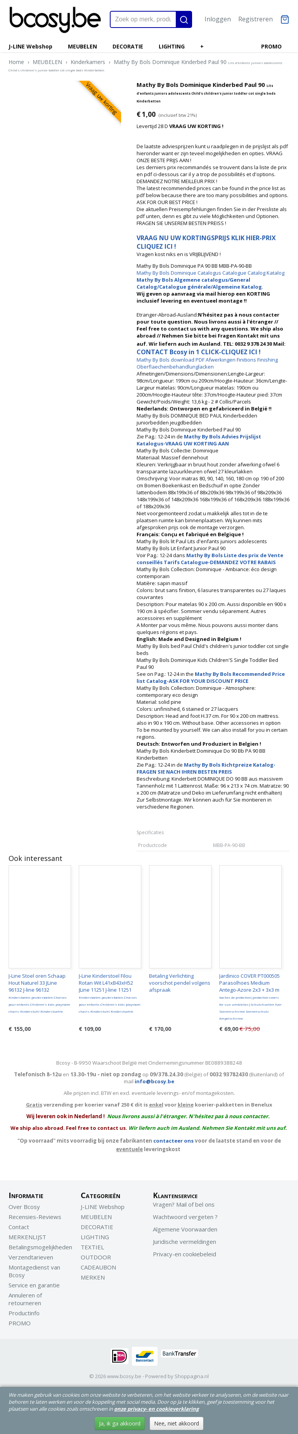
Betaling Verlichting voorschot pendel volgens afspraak (179, 982)
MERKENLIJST (27, 1237)
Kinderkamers (88, 62)
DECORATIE (128, 46)
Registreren (255, 19)
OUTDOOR (96, 1257)
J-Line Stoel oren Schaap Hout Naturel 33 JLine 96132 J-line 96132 (39, 992)
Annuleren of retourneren (25, 1299)
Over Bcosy (24, 1207)
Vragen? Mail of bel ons (184, 1204)
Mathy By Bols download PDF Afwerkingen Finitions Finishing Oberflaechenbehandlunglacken (207, 363)
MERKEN (93, 1277)
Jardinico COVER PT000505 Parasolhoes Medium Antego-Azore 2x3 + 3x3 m (250, 996)
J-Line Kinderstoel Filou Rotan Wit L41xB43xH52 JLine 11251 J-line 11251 (109, 992)
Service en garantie (34, 1285)
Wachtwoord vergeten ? (185, 1217)
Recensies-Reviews (35, 1217)
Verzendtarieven (31, 1257)
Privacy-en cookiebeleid (184, 1254)
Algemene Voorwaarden (185, 1229)
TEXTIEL (92, 1247)
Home (16, 62)
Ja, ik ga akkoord (119, 1423)
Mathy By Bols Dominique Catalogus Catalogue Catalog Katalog (210, 272)
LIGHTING (172, 46)
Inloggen (217, 19)
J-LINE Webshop (30, 46)
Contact (19, 1227)
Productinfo (24, 1313)
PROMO (271, 46)
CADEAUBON (98, 1267)
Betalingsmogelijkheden (40, 1247)
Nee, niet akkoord (176, 1423)
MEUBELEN (82, 46)
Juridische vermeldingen (184, 1241)
